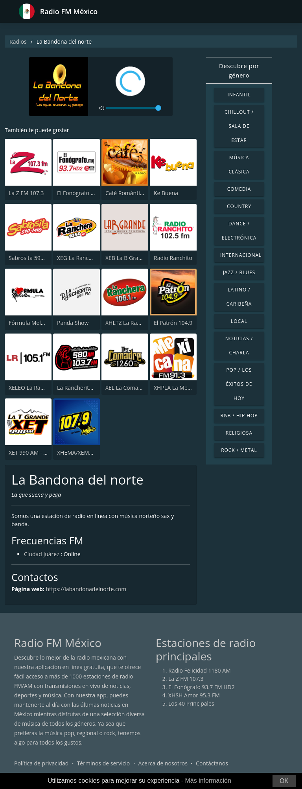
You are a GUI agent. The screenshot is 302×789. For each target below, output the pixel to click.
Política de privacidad (41, 763)
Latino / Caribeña (239, 296)
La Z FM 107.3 (26, 193)
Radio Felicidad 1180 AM (199, 670)
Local (239, 321)
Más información (208, 780)
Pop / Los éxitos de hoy (239, 384)
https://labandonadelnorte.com (86, 589)
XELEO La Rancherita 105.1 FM (47, 387)
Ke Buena (166, 193)
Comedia (239, 189)
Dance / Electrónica (239, 230)
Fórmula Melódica (32, 322)
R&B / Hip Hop (239, 415)
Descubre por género (239, 70)
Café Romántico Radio (133, 193)
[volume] (133, 108)
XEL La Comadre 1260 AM (138, 387)
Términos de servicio (103, 763)
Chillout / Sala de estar (239, 126)
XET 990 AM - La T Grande (41, 452)
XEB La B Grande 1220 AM (138, 258)
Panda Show (72, 322)
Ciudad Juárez (41, 554)
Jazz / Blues (239, 272)
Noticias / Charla (239, 345)
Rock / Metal (239, 450)
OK (284, 781)
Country (239, 206)
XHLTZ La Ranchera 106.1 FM (142, 322)
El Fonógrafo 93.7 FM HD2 (90, 193)
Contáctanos (212, 763)
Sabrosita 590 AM (31, 258)
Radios (18, 41)
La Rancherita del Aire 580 (90, 387)
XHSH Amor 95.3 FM (194, 695)
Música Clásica (238, 164)
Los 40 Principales (191, 703)
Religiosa (239, 433)
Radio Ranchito (173, 258)
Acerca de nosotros (163, 763)
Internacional (240, 255)
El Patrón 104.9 (173, 322)
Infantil (238, 94)
